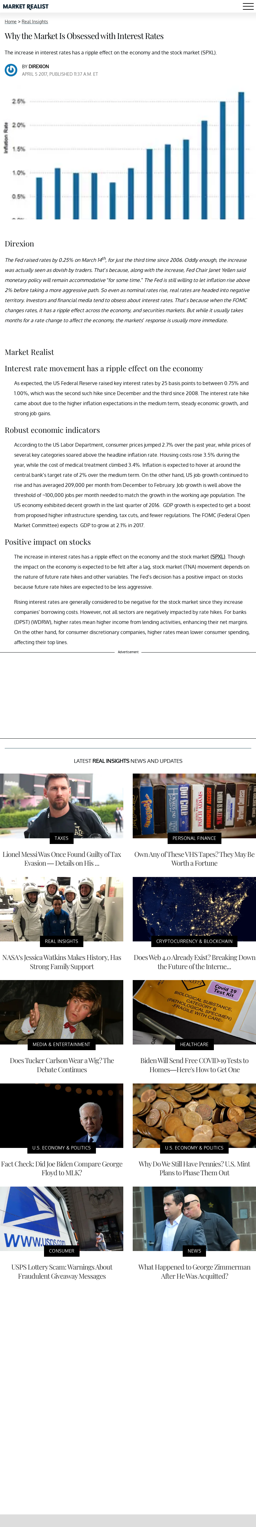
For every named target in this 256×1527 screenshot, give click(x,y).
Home (11, 21)
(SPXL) (217, 557)
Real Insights (35, 21)
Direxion (39, 66)
